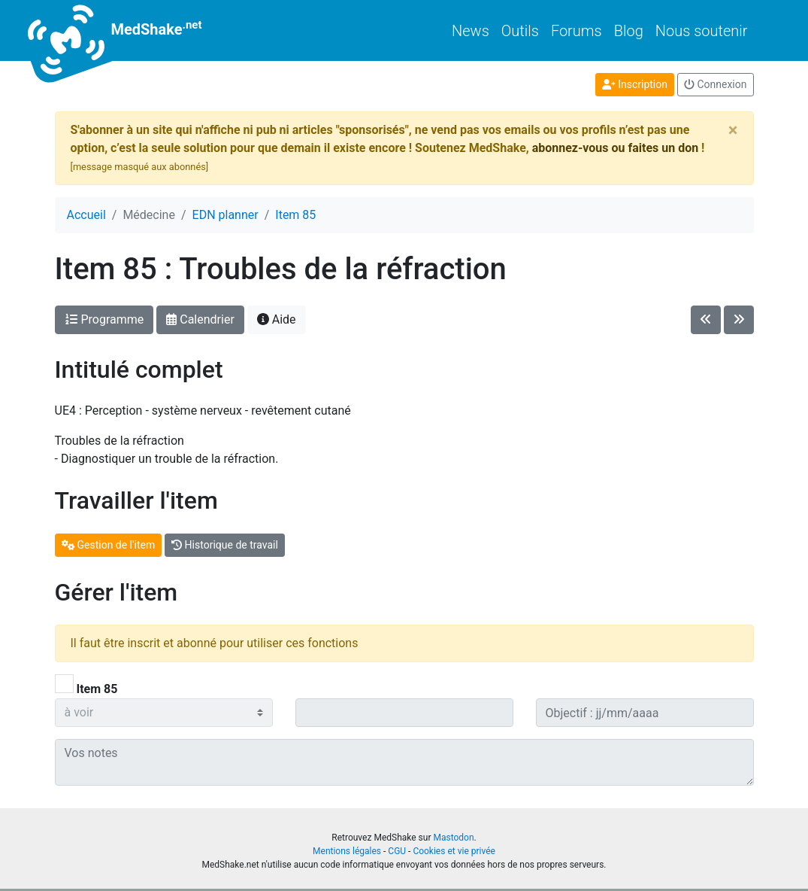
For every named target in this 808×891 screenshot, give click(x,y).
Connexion (715, 84)
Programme (104, 319)
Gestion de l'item (109, 545)
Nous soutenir (701, 31)
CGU (397, 851)
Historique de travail (224, 545)
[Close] (733, 130)
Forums (576, 31)
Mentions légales (347, 851)
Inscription (634, 84)
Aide (276, 319)
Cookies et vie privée (454, 851)
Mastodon (453, 837)
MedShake (128, 30)
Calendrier (200, 319)
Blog (628, 31)
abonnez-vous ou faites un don (615, 148)
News (470, 31)
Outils (520, 31)
